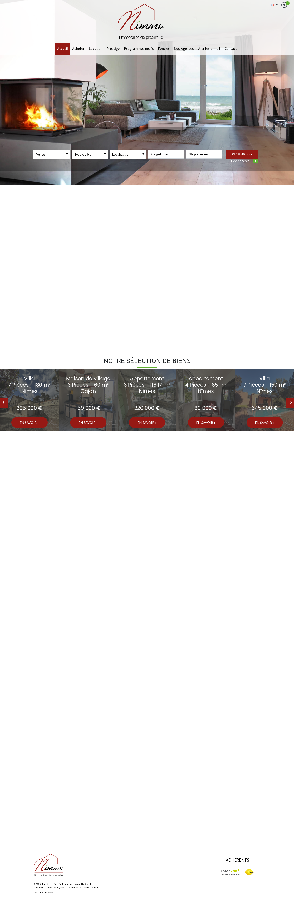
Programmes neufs (139, 49)
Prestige (113, 49)
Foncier (163, 49)
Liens (86, 888)
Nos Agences (184, 49)
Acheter (78, 49)
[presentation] (4, 403)
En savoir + (29, 422)
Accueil (62, 49)
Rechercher (242, 154)
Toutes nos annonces (43, 892)
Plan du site (39, 888)
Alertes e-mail (209, 49)
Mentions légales (56, 888)
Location (95, 49)
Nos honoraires (74, 888)
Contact (231, 49)
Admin (95, 888)
